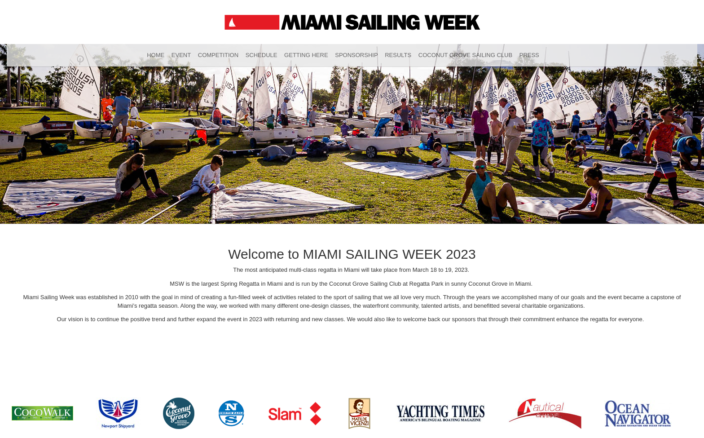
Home (155, 55)
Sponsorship (356, 55)
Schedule (261, 55)
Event (181, 55)
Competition (218, 55)
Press (529, 55)
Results (398, 55)
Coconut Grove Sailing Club (465, 55)
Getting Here (306, 55)
